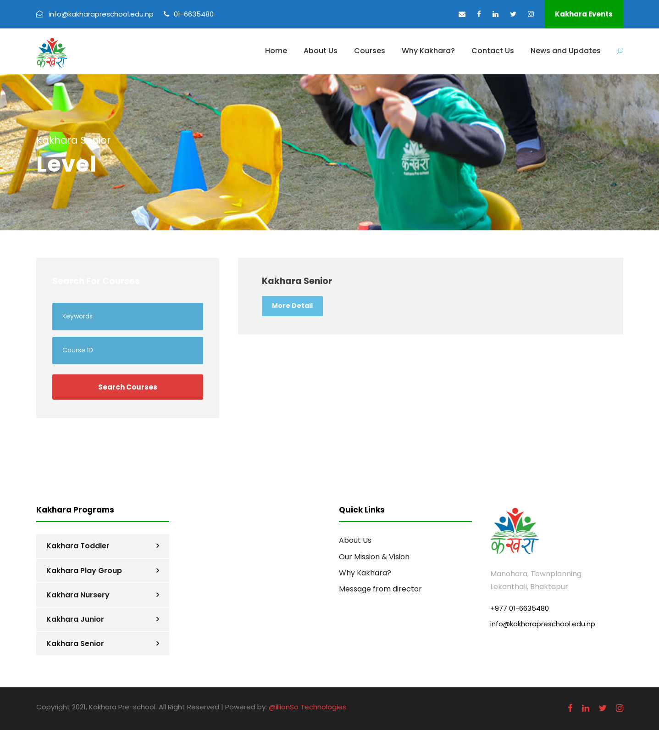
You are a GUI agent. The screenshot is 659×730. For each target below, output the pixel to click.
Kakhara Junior (75, 619)
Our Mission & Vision (374, 557)
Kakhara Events (584, 14)
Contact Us (492, 50)
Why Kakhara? (428, 50)
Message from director (380, 589)
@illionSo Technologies (307, 707)
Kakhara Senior (75, 643)
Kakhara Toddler (78, 546)
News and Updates (566, 50)
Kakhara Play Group (84, 570)
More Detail (292, 305)
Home (276, 50)
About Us (321, 50)
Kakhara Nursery (78, 595)
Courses (369, 50)
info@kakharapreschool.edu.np (542, 624)
